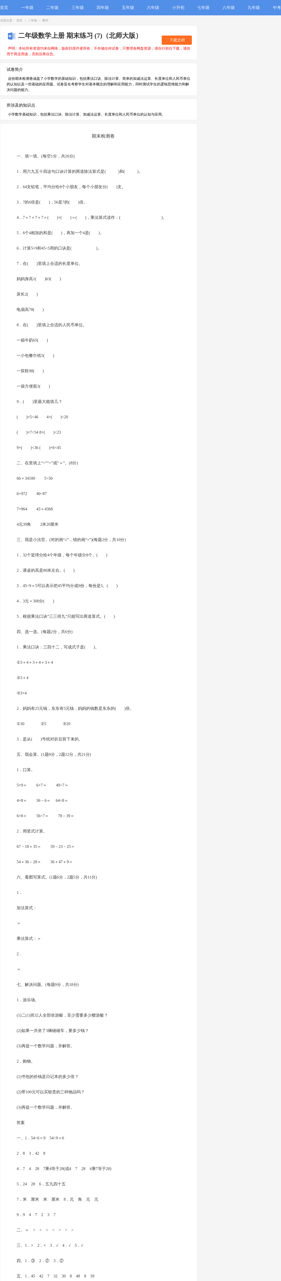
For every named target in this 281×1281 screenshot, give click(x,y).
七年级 (203, 7)
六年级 (153, 7)
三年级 (78, 7)
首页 (4, 7)
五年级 (128, 7)
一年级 (27, 7)
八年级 (229, 7)
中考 (277, 7)
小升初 (178, 7)
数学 (45, 20)
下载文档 (176, 40)
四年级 (103, 7)
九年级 (254, 7)
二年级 (52, 7)
